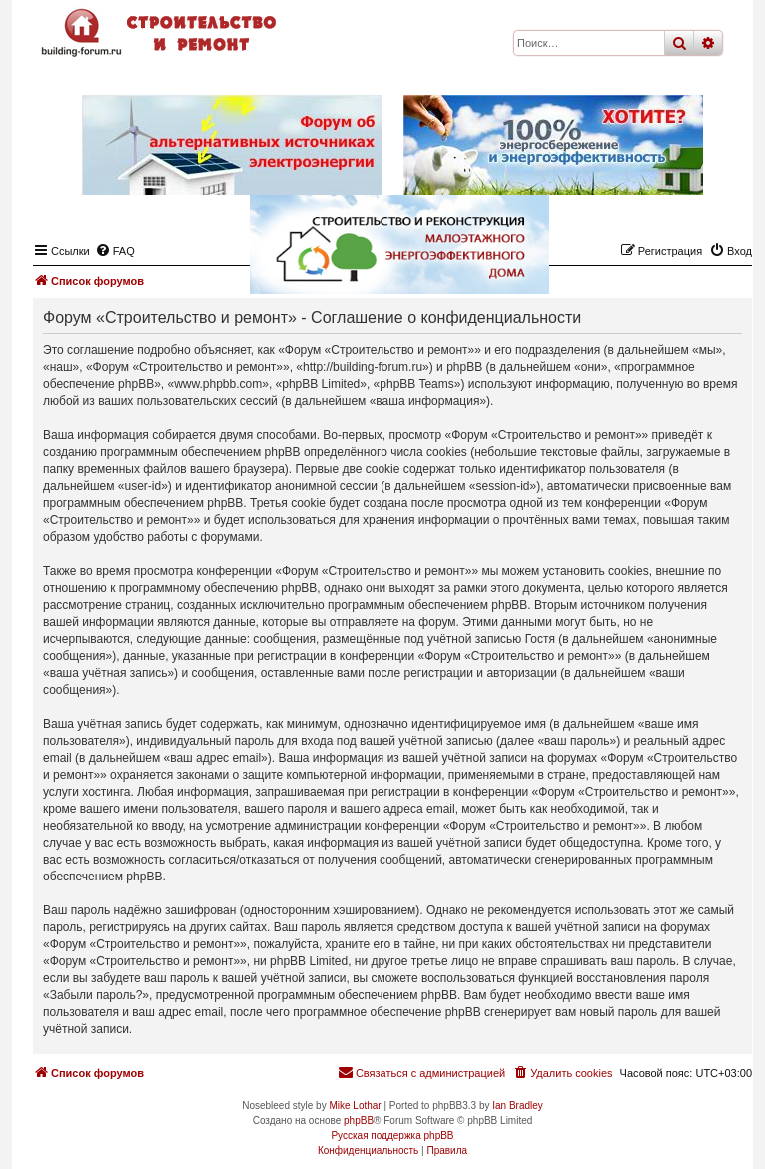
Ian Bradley (517, 1105)
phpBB (359, 1120)
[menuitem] (562, 1073)
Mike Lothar (355, 1105)
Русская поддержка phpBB (392, 1135)
